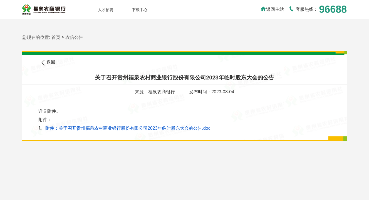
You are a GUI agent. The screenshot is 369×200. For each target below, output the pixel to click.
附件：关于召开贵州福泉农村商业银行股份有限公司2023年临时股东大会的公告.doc (127, 128)
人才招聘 (105, 10)
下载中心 (139, 10)
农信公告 (74, 37)
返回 (48, 63)
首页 (55, 37)
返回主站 (272, 9)
